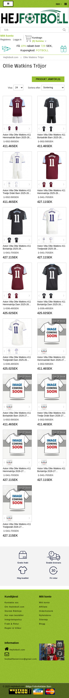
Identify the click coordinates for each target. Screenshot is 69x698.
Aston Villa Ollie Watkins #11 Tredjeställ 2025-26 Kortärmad (51, 249)
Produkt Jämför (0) (48, 79)
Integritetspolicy (13, 619)
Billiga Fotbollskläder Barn (38, 686)
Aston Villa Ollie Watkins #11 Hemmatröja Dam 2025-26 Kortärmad (17, 304)
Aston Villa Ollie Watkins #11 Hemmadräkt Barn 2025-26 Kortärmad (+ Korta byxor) (17, 137)
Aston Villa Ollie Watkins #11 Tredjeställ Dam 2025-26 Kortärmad (17, 360)
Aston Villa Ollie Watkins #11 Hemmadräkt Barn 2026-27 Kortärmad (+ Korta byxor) (51, 360)
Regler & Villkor (13, 628)
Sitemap (43, 619)
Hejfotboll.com (15, 649)
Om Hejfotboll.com (14, 607)
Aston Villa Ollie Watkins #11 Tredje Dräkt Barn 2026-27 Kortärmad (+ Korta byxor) (51, 416)
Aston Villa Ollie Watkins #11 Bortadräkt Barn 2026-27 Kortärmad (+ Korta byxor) (17, 416)
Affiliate (43, 607)
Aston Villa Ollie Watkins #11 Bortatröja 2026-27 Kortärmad (51, 471)
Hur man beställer (14, 615)
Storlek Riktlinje (13, 611)
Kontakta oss (12, 602)
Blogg (42, 624)
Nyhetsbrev (45, 615)
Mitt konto (7, 35)
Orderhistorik (46, 611)
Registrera (5, 39)
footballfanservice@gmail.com (21, 656)
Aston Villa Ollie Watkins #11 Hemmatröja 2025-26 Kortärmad (51, 193)
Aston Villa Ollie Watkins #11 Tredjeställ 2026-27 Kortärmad (17, 527)
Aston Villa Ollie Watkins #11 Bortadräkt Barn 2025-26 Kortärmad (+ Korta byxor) (51, 137)
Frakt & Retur (12, 624)
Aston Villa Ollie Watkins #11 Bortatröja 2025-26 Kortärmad (17, 249)
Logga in (17, 39)
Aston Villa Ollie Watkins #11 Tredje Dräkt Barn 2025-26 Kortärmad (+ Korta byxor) (17, 193)
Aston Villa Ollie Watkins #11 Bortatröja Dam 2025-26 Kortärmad (51, 304)
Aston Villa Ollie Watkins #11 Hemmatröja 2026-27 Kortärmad (17, 471)
